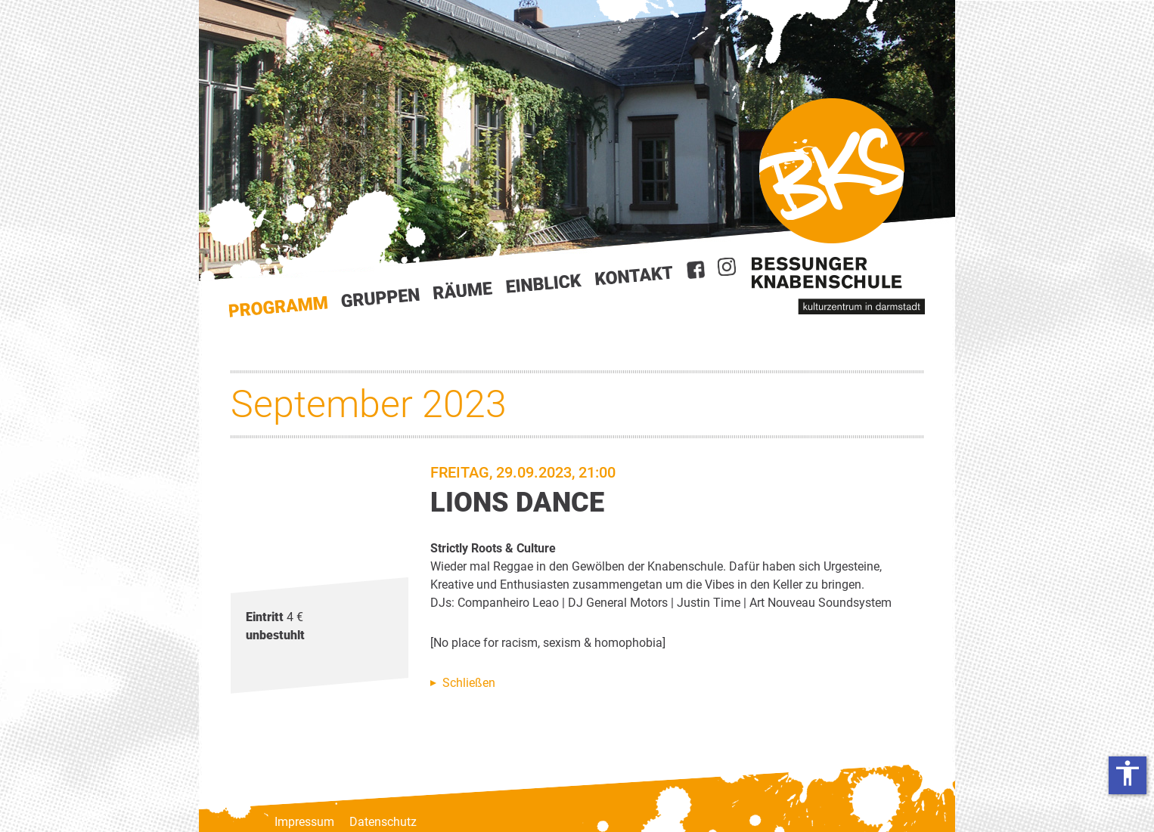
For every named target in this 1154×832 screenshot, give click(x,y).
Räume (463, 291)
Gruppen (380, 298)
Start (278, 307)
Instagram (727, 267)
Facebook (696, 270)
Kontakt (634, 275)
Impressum (304, 822)
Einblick (544, 283)
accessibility (1127, 773)
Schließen (468, 683)
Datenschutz (383, 822)
